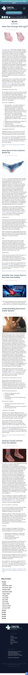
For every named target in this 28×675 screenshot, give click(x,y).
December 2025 (7, 585)
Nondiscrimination (16, 666)
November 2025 (7, 587)
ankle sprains (12, 335)
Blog (11, 643)
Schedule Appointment (14, 13)
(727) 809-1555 (21, 17)
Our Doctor (13, 637)
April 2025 (5, 602)
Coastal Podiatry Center (8, 373)
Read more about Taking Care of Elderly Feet (13, 146)
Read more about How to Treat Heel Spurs (14, 272)
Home (11, 636)
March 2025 (5, 604)
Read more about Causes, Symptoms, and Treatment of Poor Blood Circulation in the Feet (14, 571)
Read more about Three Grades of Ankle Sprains (13, 437)
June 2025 (5, 597)
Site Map (10, 666)
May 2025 (5, 599)
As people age (6, 50)
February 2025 (6, 606)
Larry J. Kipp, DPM (12, 84)
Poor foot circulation (8, 464)
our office (11, 139)
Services (12, 640)
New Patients (14, 642)
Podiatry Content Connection (15, 664)
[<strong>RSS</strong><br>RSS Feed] (27, 27)
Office (12, 639)
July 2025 (5, 595)
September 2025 (7, 591)
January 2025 (6, 608)
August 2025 (6, 593)
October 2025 (6, 589)
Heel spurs (5, 179)
